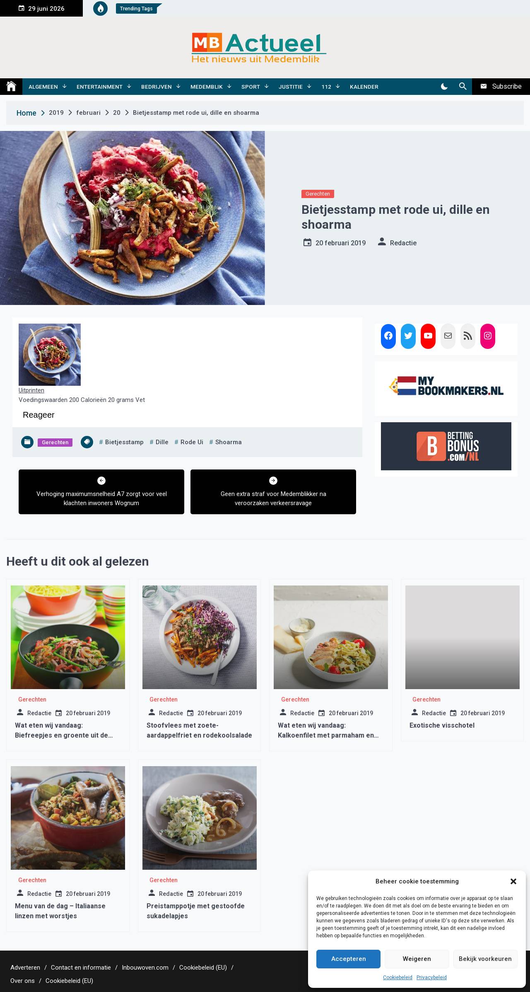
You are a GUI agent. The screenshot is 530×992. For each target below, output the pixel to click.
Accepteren (348, 959)
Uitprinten (31, 390)
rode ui (192, 442)
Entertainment (100, 86)
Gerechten (318, 194)
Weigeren (417, 959)
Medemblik (206, 86)
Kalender (364, 86)
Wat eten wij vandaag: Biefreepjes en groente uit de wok (61, 735)
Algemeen (43, 86)
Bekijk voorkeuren (485, 959)
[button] (513, 881)
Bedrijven (156, 86)
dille (162, 442)
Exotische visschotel (442, 725)
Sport (250, 86)
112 (326, 86)
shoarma (228, 442)
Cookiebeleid (397, 977)
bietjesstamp (124, 442)
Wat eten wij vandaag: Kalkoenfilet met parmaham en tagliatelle (326, 735)
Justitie (291, 86)
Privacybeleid (432, 977)
